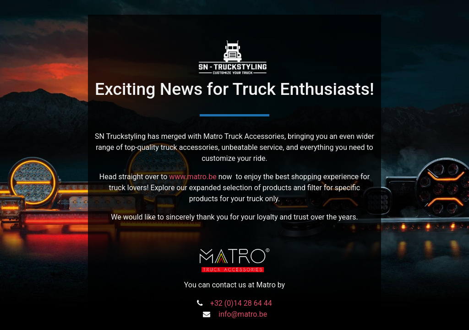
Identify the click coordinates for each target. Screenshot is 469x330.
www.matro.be (192, 176)
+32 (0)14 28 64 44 (241, 303)
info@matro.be (242, 314)
